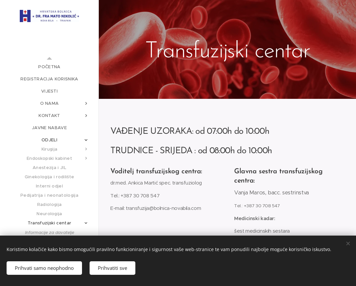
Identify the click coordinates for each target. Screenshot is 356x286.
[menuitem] (49, 67)
